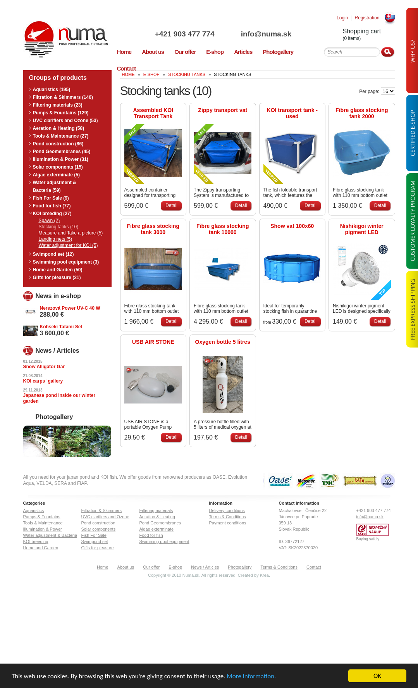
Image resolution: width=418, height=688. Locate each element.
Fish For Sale (94, 535)
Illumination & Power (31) (60, 159)
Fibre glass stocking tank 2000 (361, 113)
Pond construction (98, 523)
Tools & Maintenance (43, 523)
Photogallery (239, 567)
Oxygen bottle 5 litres (222, 342)
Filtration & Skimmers (101, 510)
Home (102, 567)
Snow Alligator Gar (44, 366)
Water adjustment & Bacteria (50, 535)
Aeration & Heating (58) (58, 128)
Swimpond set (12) (53, 254)
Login (342, 18)
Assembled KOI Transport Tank (153, 113)
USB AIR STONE (153, 342)
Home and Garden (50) (58, 269)
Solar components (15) (58, 167)
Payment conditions (227, 523)
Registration (366, 18)
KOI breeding (35, 541)
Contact (313, 567)
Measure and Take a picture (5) (71, 233)
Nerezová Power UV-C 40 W (70, 308)
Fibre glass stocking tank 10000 (222, 229)
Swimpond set (94, 541)
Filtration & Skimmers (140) (63, 97)
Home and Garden (40, 547)
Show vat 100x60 (292, 226)
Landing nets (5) (55, 239)
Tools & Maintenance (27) (61, 136)
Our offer (151, 567)
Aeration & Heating (157, 516)
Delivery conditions (227, 510)
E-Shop (151, 74)
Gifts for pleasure (97, 547)
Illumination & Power (42, 529)
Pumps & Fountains (41, 516)
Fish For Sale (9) (51, 198)
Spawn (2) (49, 220)
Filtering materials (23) (58, 105)
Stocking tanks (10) (59, 226)
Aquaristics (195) (52, 89)
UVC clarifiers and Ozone (105, 516)
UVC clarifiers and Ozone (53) (65, 120)
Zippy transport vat (222, 110)
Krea (264, 575)
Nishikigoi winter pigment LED (362, 229)
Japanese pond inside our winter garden (59, 398)
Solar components (98, 529)
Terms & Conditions (227, 516)
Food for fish (151, 535)
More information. (251, 676)
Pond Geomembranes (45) (62, 151)
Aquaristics (33, 510)
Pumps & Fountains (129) (61, 113)
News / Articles (205, 567)
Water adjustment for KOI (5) (68, 245)
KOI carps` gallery (43, 381)
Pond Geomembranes (160, 523)
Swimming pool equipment (164, 541)
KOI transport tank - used (292, 113)
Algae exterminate (156, 529)
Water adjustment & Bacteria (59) (54, 186)
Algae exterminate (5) (56, 175)
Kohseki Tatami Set (61, 326)
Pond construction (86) (58, 144)
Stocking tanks (186, 74)
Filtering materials (156, 510)
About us (125, 567)
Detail (171, 205)
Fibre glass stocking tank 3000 (153, 229)
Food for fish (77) (52, 206)
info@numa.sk (266, 34)
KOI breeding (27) (52, 213)
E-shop (175, 567)
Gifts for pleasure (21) (57, 277)
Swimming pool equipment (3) (66, 262)
